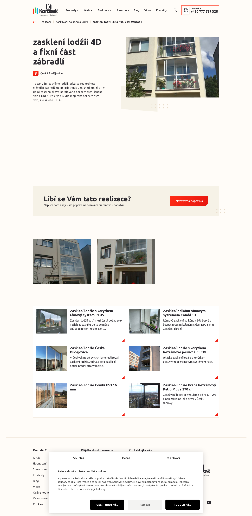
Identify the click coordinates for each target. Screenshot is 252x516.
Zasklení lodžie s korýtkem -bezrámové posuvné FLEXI (185, 350)
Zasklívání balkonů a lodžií (72, 21)
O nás (87, 10)
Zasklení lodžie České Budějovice (87, 350)
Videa (147, 10)
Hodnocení (40, 463)
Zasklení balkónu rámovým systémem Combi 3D (184, 313)
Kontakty (161, 10)
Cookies (38, 504)
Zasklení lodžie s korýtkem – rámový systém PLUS (92, 313)
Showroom (123, 10)
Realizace (103, 10)
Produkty (71, 10)
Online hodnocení (44, 492)
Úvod (34, 22)
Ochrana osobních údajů (48, 498)
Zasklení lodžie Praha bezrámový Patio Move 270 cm (189, 387)
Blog (136, 10)
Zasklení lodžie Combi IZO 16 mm (93, 387)
